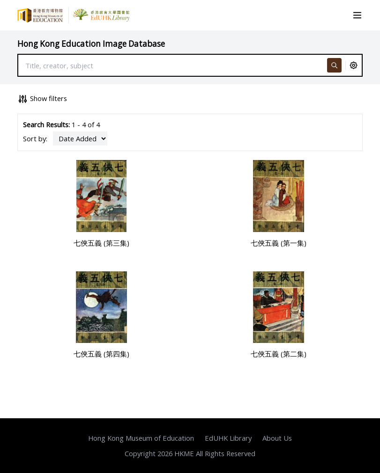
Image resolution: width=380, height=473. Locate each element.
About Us (277, 438)
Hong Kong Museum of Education (141, 438)
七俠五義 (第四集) (101, 353)
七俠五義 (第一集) (278, 242)
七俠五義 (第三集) (101, 242)
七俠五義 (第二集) (278, 353)
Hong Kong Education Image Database (91, 43)
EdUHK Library (228, 438)
